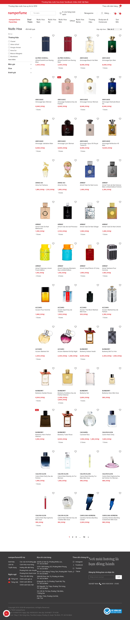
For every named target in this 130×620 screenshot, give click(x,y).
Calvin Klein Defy (108, 434)
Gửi (118, 577)
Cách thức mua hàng (27, 564)
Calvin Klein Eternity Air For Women (67, 477)
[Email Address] (101, 577)
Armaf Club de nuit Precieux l (67, 227)
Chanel (12, 41)
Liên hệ (10, 564)
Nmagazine (88, 13)
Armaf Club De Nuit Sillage (89, 227)
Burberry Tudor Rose (65, 434)
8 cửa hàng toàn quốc (68, 13)
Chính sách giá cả (26, 579)
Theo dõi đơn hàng (26, 576)
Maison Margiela (16, 53)
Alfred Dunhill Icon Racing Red (67, 61)
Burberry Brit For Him (109, 351)
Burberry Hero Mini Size (110, 393)
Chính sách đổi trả (26, 582)
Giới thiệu (11, 562)
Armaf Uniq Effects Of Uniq (89, 268)
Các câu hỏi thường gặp (28, 562)
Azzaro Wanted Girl (42, 351)
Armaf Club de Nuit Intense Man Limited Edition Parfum (112, 186)
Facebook (78, 565)
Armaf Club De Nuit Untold (111, 227)
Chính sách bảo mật (27, 585)
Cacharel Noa (84, 434)
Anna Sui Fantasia (41, 185)
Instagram (78, 562)
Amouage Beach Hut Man (89, 60)
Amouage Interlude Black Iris (111, 103)
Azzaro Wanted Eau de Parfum (110, 311)
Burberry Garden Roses (43, 393)
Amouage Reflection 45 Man (110, 144)
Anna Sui (13, 50)
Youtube (77, 568)
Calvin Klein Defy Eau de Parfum (44, 477)
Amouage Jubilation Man (44, 143)
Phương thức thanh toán (28, 573)
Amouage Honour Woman (89, 102)
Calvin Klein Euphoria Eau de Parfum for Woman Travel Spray (111, 477)
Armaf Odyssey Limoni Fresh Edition (43, 269)
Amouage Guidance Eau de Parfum (67, 103)
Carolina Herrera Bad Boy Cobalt (89, 518)
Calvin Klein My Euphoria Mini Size (44, 518)
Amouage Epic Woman (43, 102)
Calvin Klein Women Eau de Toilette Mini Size (67, 518)
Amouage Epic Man (109, 60)
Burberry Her (84, 393)
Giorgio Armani (15, 47)
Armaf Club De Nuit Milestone (42, 227)
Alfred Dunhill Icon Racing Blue (44, 61)
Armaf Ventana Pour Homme (109, 269)
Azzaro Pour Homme (42, 310)
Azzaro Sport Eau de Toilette (65, 311)
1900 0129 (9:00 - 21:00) (109, 584)
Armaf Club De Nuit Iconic (89, 185)
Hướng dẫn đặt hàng (27, 567)
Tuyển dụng (12, 567)
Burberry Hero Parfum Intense (43, 435)
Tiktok (76, 572)
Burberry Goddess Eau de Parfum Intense (67, 394)
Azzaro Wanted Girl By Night (67, 351)
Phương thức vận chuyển (28, 570)
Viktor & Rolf (14, 44)
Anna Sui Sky (62, 185)
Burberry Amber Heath (88, 351)
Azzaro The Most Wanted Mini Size (89, 311)
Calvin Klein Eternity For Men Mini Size (88, 477)
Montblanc (14, 56)
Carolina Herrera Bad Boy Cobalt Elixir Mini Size (111, 518)
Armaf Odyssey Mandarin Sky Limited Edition (67, 269)
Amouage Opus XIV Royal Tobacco (89, 144)
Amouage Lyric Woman (66, 143)
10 (84, 537)
